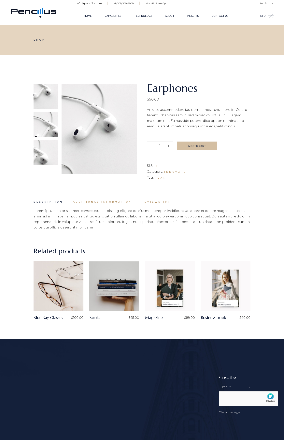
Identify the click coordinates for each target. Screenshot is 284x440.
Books (94, 317)
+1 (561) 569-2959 (124, 3)
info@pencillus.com (89, 3)
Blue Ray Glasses (48, 317)
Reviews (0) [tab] (156, 201)
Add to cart (197, 145)
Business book (213, 317)
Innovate (175, 172)
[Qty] (160, 146)
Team (161, 177)
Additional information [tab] (102, 201)
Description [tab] (48, 201)
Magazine (154, 317)
